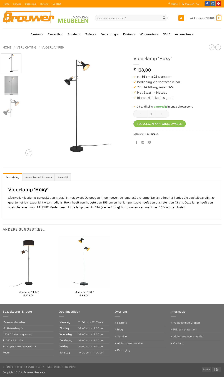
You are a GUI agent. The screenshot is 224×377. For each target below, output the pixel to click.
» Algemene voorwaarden (187, 336)
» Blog (119, 329)
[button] (181, 18)
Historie (44, 3)
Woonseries (149, 34)
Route (6, 352)
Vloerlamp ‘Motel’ (29, 292)
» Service (121, 336)
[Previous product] (218, 47)
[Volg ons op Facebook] (207, 3)
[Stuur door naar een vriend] (143, 142)
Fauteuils (55, 34)
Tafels (90, 34)
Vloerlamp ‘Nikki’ (84, 292)
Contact (57, 3)
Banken (37, 34)
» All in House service (129, 343)
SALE (166, 34)
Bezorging (30, 3)
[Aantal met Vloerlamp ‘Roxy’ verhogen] (162, 113)
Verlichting (109, 34)
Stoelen (74, 34)
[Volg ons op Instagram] (212, 3)
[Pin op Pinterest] (149, 142)
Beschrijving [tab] (12, 177)
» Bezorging (122, 350)
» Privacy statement (184, 329)
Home (6, 3)
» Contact (177, 343)
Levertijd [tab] (63, 177)
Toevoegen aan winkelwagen (159, 123)
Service (17, 3)
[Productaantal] (151, 113)
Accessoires (184, 34)
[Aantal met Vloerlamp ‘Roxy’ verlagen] (140, 113)
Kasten (129, 34)
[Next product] (211, 47)
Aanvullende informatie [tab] (38, 177)
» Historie (121, 322)
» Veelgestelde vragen (185, 322)
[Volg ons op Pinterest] (218, 3)
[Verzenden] (164, 18)
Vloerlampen (53, 47)
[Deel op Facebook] (137, 142)
